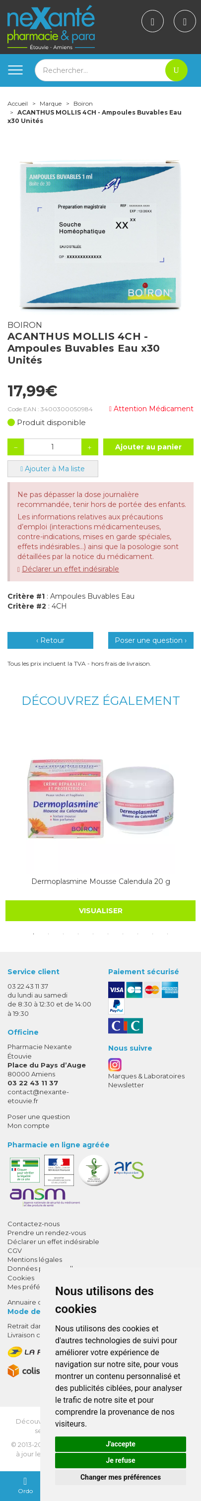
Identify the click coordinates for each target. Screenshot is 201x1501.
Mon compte (28, 1125)
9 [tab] (153, 934)
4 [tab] (78, 934)
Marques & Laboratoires (146, 1076)
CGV (14, 1250)
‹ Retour (50, 640)
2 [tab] (49, 934)
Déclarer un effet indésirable (70, 568)
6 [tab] (108, 934)
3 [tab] (63, 934)
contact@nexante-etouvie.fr (38, 1096)
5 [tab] (93, 934)
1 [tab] (34, 934)
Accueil (17, 103)
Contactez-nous (33, 1224)
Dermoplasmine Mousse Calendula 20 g (100, 881)
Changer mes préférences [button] (120, 1477)
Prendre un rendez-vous (46, 1233)
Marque (51, 103)
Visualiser (101, 910)
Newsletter (126, 1085)
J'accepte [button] (120, 1444)
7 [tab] (123, 934)
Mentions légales (34, 1259)
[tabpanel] (100, 823)
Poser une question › (151, 640)
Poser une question (38, 1117)
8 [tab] (138, 934)
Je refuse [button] (120, 1460)
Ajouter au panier (148, 446)
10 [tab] (168, 934)
